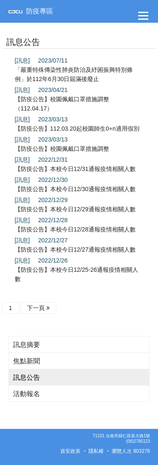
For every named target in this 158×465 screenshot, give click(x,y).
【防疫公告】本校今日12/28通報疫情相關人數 (75, 229)
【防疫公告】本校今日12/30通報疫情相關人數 (75, 189)
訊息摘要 (26, 344)
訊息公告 (26, 377)
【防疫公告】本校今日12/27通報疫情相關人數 (75, 249)
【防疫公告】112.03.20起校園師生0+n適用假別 (77, 128)
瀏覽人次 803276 (131, 451)
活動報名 (26, 393)
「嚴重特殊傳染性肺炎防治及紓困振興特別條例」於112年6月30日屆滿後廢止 (74, 74)
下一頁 (38, 308)
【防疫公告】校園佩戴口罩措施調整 (62, 148)
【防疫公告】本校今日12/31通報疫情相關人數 (75, 169)
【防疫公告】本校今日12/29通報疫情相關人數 (75, 209)
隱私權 (96, 451)
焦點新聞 (26, 361)
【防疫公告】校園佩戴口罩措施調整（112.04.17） (62, 104)
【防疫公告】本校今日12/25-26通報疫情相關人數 (76, 274)
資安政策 (70, 451)
